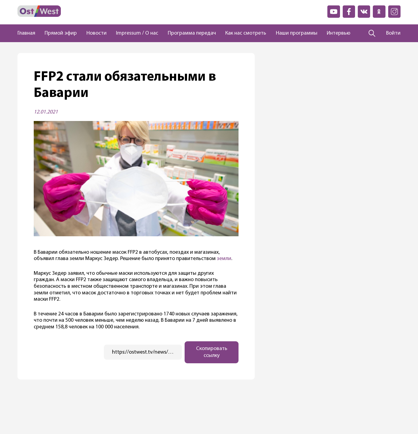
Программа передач (192, 33)
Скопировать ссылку (211, 352)
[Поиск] (372, 33)
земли (223, 259)
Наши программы (296, 33)
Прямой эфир (61, 33)
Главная (26, 33)
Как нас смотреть (245, 33)
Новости (96, 33)
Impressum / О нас (137, 33)
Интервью (338, 33)
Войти (393, 33)
